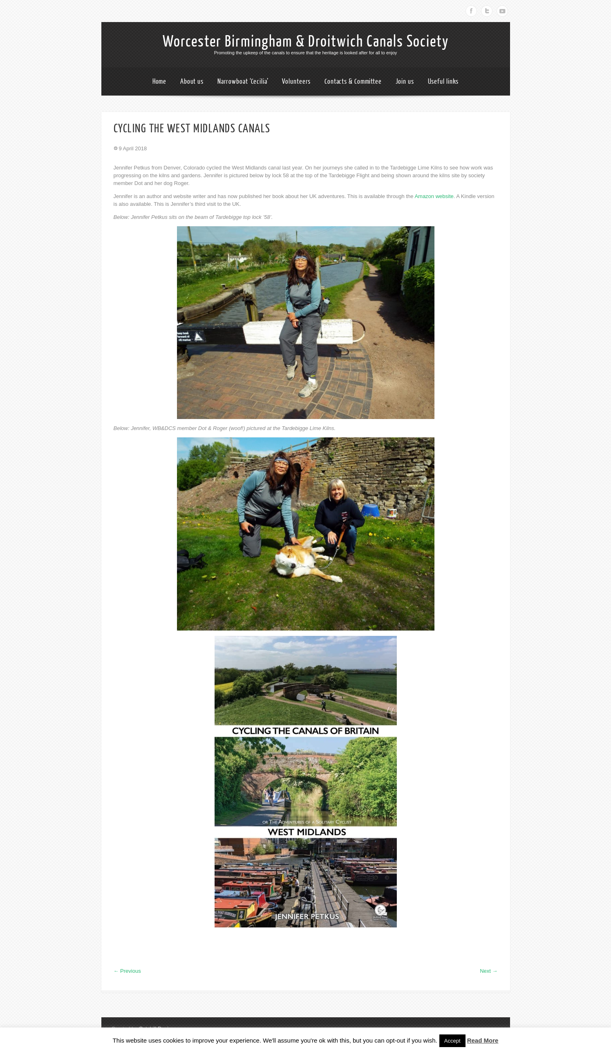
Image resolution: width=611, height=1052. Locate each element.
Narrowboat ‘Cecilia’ (243, 81)
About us (192, 81)
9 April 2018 (133, 148)
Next (488, 971)
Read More (483, 1040)
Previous (127, 971)
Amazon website (433, 196)
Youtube (502, 11)
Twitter (486, 11)
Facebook (471, 11)
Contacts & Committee (353, 81)
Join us (405, 81)
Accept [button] (452, 1041)
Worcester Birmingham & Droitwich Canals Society (306, 41)
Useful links (443, 81)
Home (159, 81)
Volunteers (296, 81)
